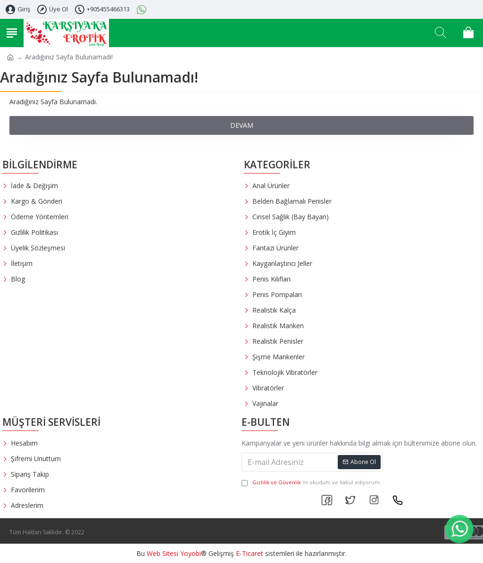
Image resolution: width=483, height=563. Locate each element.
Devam (241, 125)
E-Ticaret (249, 553)
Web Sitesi (162, 553)
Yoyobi (190, 553)
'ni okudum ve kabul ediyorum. (311, 483)
